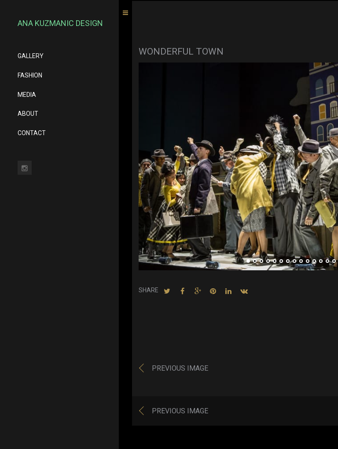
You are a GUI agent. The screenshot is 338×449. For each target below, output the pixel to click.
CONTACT (32, 132)
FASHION (30, 75)
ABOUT (28, 113)
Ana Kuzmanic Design (60, 23)
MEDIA (27, 94)
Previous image (180, 369)
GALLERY (31, 55)
